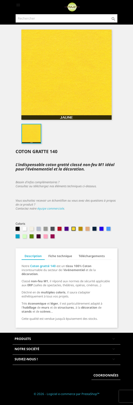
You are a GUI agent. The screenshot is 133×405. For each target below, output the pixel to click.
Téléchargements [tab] (92, 256)
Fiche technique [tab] (60, 256)
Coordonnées (105, 375)
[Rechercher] (66, 18)
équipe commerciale (50, 208)
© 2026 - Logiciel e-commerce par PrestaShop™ (66, 394)
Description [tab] (33, 256)
